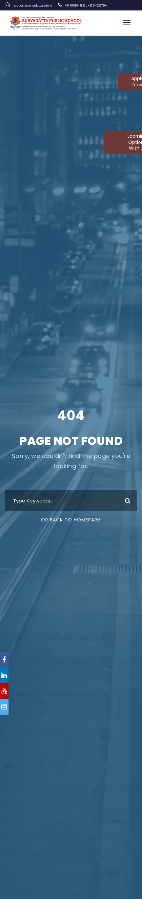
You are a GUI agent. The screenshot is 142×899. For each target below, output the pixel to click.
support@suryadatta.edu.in (32, 6)
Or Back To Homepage (71, 520)
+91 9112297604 (98, 6)
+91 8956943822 (75, 6)
